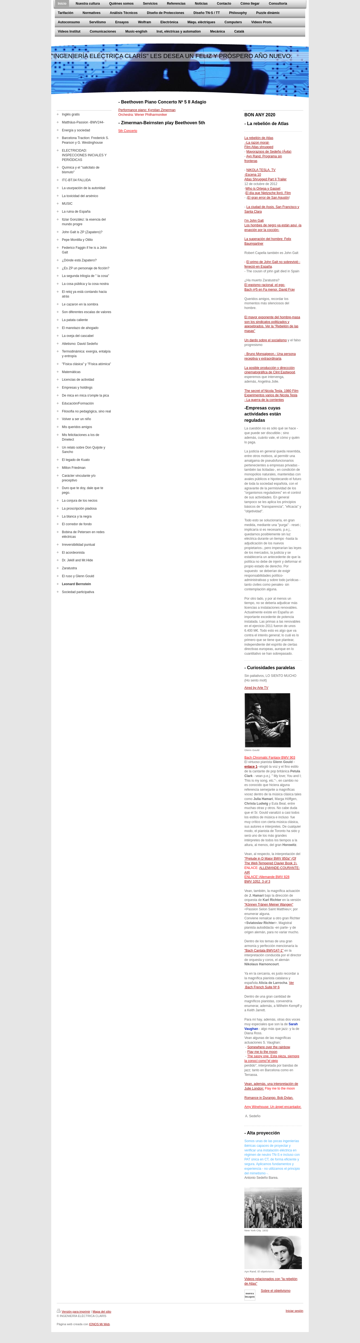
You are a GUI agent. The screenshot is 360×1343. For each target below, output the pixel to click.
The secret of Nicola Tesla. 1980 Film (271, 391)
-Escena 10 (252, 175)
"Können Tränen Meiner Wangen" (268, 904)
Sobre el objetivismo (275, 1291)
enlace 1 (250, 767)
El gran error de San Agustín (268, 198)
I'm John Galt (254, 221)
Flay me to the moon (262, 1052)
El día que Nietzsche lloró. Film (268, 193)
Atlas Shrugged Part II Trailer (265, 179)
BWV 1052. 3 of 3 (257, 881)
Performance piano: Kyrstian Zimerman (147, 110)
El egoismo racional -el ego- (264, 285)
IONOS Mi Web (99, 1324)
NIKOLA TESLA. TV (260, 170)
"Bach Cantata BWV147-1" (264, 950)
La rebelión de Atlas (258, 138)
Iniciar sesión (294, 1310)
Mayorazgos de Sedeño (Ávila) (268, 152)
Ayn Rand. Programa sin (264, 156)
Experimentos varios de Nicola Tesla (270, 395)
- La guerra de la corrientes (264, 400)
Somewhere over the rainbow (268, 1047)
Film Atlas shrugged (258, 147)
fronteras (250, 161)
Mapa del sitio (102, 1311)
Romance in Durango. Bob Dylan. (268, 1098)
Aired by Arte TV (256, 688)
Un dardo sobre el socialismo (265, 340)
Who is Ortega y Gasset (262, 188)
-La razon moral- (256, 143)
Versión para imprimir (73, 1311)
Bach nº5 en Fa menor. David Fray (269, 289)
